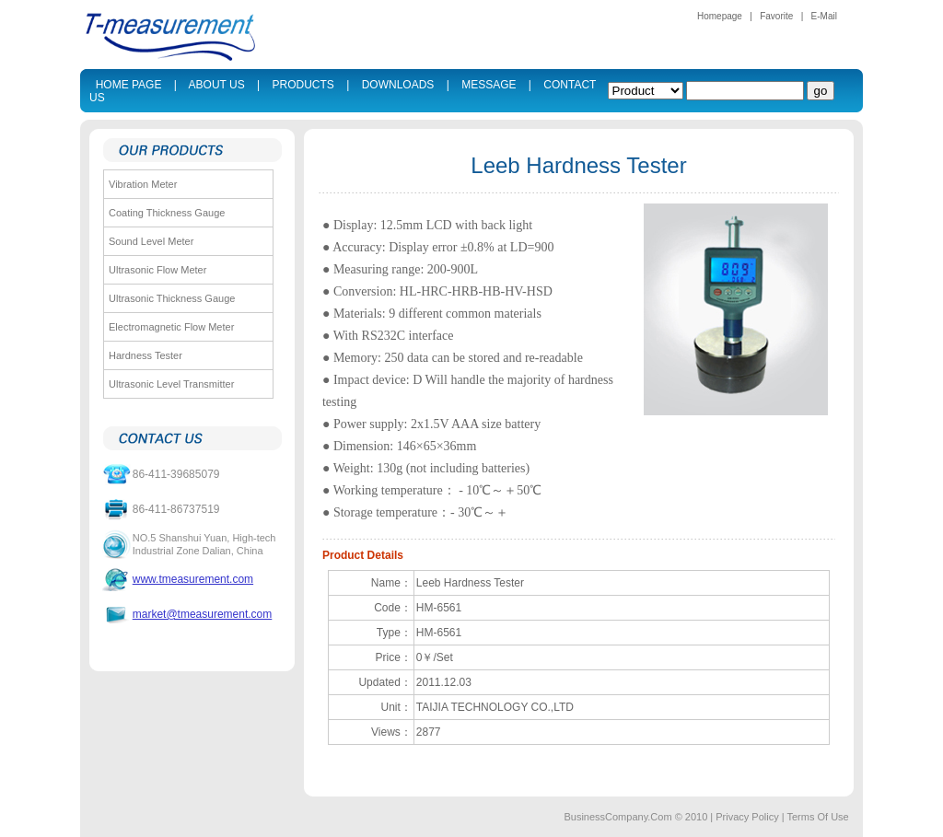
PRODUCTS (303, 84)
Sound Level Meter (151, 241)
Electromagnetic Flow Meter (171, 326)
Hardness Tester (145, 355)
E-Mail (824, 16)
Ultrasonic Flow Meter (157, 269)
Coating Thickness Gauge (167, 212)
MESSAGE (488, 84)
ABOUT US (217, 84)
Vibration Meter (143, 184)
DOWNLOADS (398, 84)
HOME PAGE (129, 84)
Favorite (776, 16)
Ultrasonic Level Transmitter (171, 383)
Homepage (719, 16)
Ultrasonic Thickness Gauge (172, 298)
